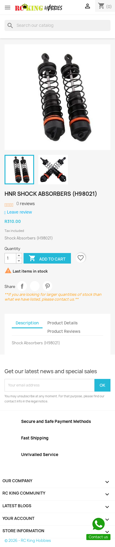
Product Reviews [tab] (63, 331)
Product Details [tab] (62, 323)
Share (22, 286)
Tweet (35, 286)
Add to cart (47, 259)
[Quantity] (10, 258)
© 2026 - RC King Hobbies (28, 540)
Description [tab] (27, 323)
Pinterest (48, 286)
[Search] (57, 25)
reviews (25, 203)
